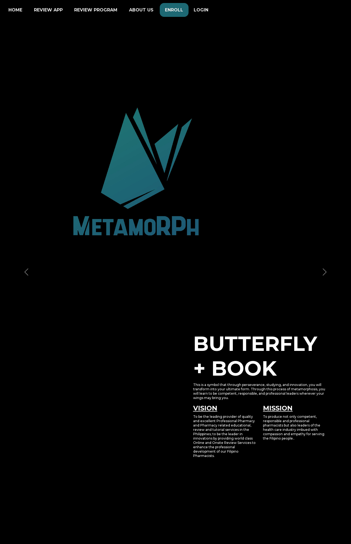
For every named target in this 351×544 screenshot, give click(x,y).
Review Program (95, 10)
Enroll (174, 10)
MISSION (278, 408)
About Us (141, 10)
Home (15, 10)
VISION (205, 408)
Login (201, 10)
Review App (48, 10)
